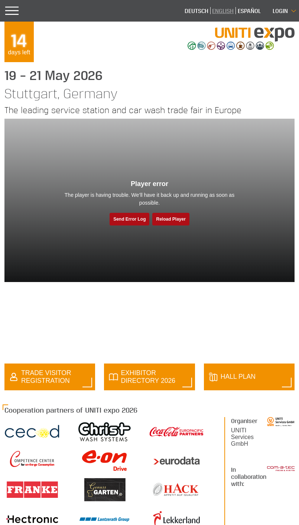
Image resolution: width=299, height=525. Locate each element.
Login (280, 10)
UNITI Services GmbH (242, 437)
